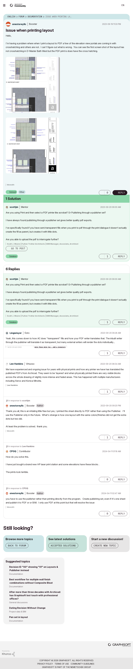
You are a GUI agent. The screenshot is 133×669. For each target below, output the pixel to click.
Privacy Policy (45, 664)
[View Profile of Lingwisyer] (16, 333)
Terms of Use (62, 664)
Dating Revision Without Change (27, 608)
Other (21, 192)
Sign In (128, 5)
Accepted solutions (63, 545)
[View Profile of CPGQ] (13, 451)
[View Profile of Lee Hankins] (16, 363)
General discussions (18, 602)
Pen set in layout (18, 617)
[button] (33, 85)
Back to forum (17, 545)
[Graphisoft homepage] (119, 645)
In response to (19, 400)
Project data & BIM (17, 611)
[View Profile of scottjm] (14, 207)
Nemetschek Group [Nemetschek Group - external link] (80, 667)
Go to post (18, 248)
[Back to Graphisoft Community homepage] (18, 5)
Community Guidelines (82, 664)
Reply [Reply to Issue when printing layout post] (121, 192)
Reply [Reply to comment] (121, 256)
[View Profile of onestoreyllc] (19, 24)
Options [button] (126, 17)
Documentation (16, 574)
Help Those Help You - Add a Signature (50, 347)
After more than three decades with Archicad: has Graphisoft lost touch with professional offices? (35, 595)
